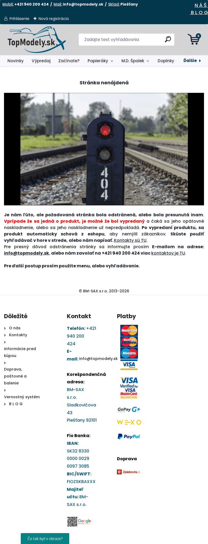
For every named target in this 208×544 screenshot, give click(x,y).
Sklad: (114, 4)
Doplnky (166, 61)
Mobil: (8, 4)
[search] (168, 41)
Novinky (15, 61)
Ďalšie (190, 60)
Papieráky (98, 61)
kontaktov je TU (168, 253)
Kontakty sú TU (130, 240)
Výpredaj (41, 61)
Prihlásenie (19, 18)
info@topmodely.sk (98, 358)
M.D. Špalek (132, 61)
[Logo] (36, 39)
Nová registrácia (54, 18)
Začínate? (69, 61)
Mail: (58, 4)
